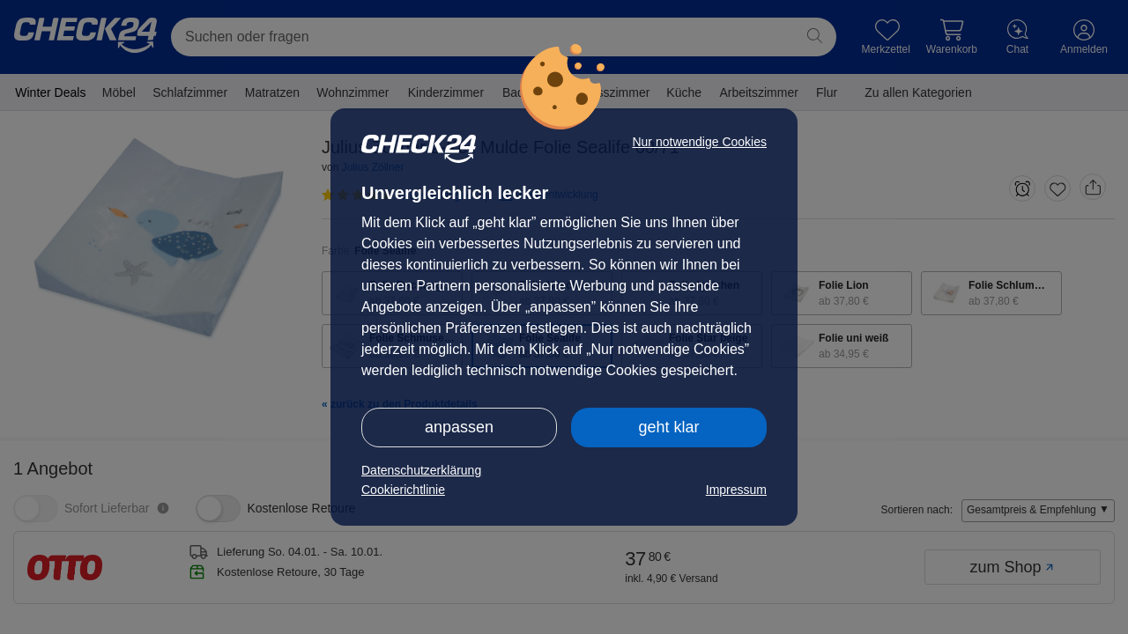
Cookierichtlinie (403, 490)
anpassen (459, 427)
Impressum (736, 490)
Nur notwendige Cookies (699, 142)
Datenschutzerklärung (421, 470)
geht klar (668, 427)
